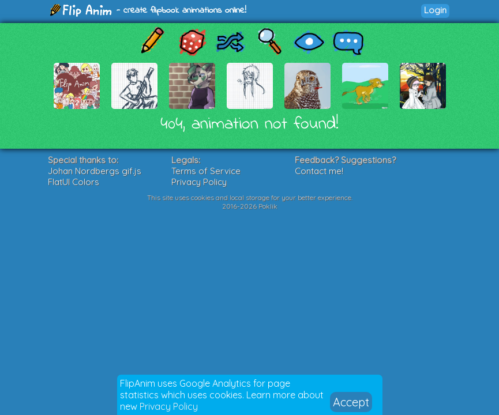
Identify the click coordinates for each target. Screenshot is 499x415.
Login (435, 10)
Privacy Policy (169, 406)
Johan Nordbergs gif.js (94, 170)
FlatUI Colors (73, 181)
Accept (351, 402)
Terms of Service (206, 170)
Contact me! (319, 170)
